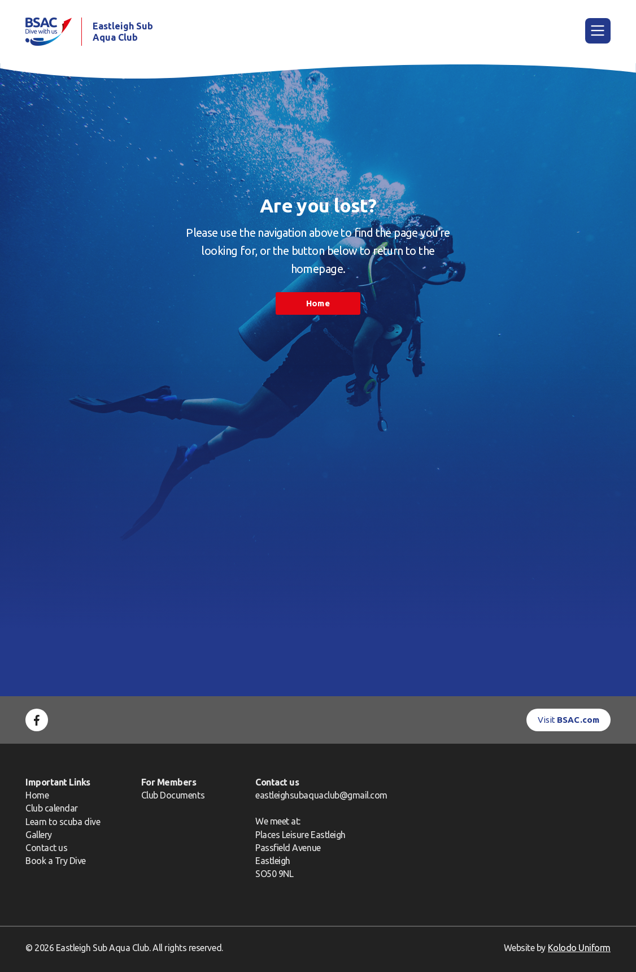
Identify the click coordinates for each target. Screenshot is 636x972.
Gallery (38, 835)
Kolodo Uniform (579, 948)
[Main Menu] (598, 31)
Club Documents (172, 795)
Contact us (46, 848)
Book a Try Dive (55, 861)
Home (317, 303)
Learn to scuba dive (62, 822)
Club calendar (51, 808)
